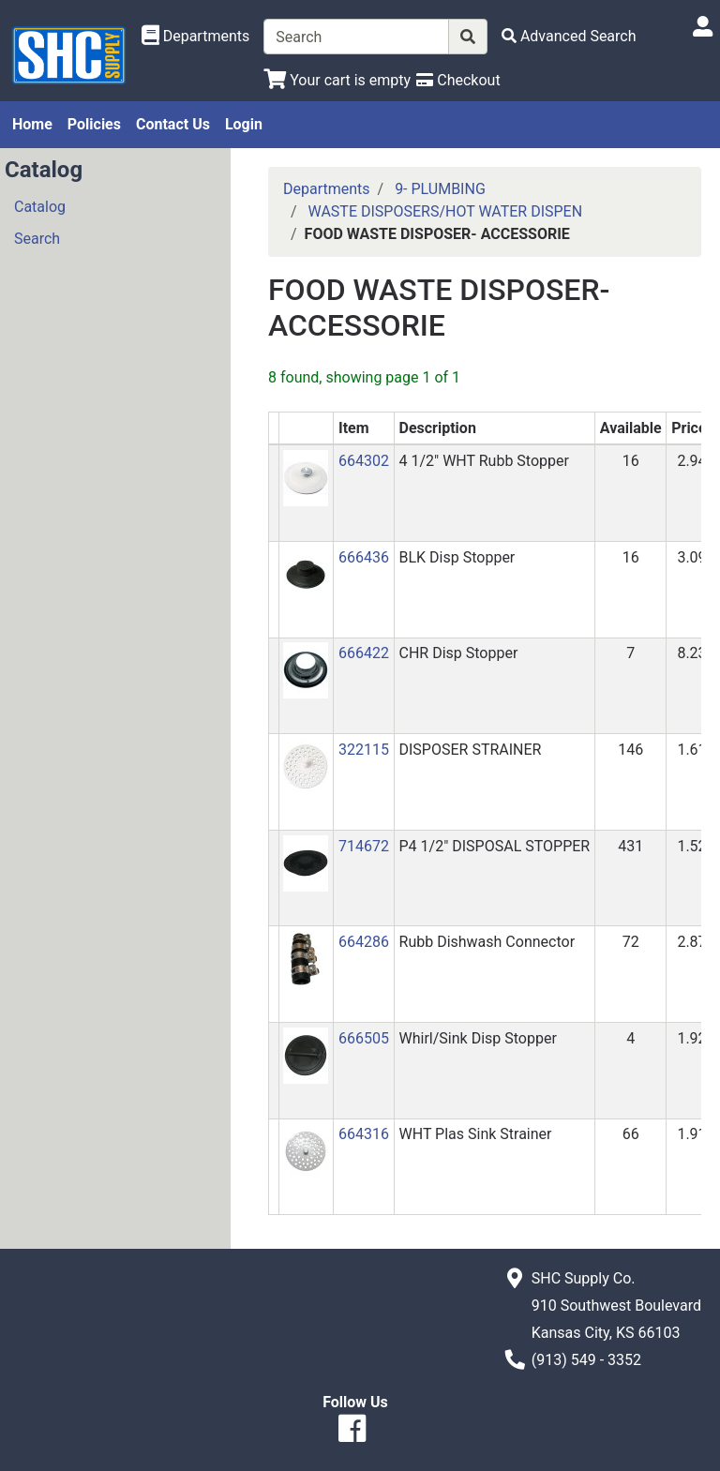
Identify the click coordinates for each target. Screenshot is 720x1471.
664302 (363, 461)
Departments (326, 189)
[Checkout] (458, 80)
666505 (363, 1038)
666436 (363, 557)
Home (32, 124)
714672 (363, 846)
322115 (363, 749)
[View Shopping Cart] (337, 80)
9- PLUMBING (440, 189)
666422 (363, 653)
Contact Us (173, 124)
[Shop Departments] (196, 36)
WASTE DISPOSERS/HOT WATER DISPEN (445, 211)
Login (243, 124)
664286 (363, 942)
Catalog (40, 207)
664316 (363, 1134)
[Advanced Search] (569, 36)
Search (37, 239)
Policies (94, 124)
